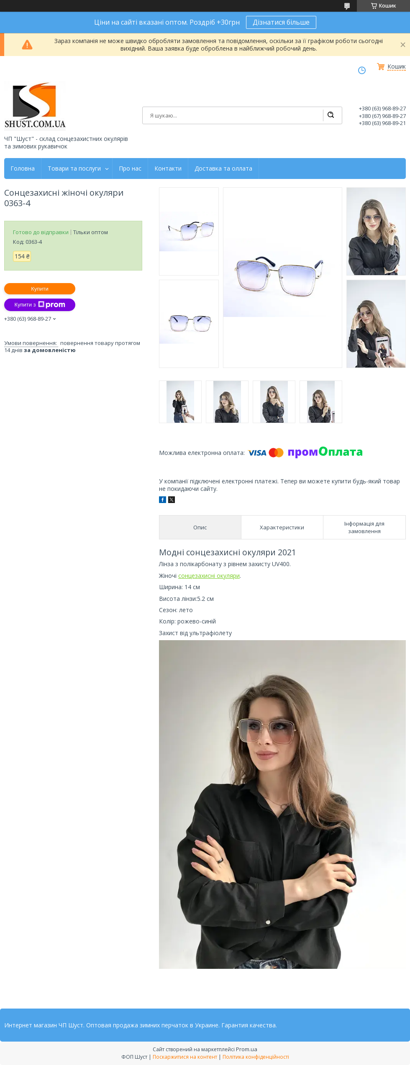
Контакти (168, 168)
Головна (22, 168)
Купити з (39, 305)
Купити (40, 289)
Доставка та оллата (223, 168)
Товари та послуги (74, 168)
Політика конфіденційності (256, 1056)
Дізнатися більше (281, 22)
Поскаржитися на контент (185, 1056)
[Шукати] (330, 115)
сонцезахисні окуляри (209, 576)
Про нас (130, 168)
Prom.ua (246, 1049)
